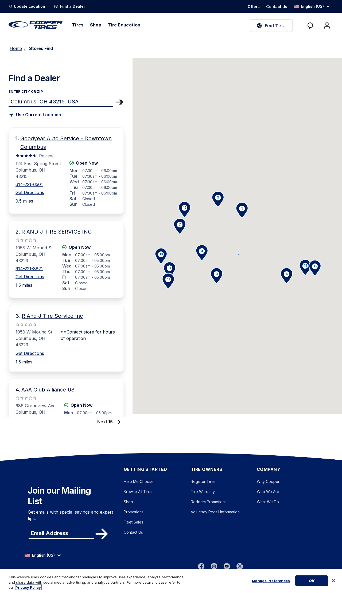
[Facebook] (201, 566)
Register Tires (203, 481)
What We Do (268, 501)
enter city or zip (26, 92)
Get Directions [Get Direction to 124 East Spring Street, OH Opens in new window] (29, 192)
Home (16, 48)
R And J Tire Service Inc (52, 316)
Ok (311, 585)
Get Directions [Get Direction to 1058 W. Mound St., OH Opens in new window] (29, 276)
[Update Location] (27, 6)
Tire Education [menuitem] (124, 25)
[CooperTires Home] (36, 25)
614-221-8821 (29, 268)
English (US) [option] (309, 6)
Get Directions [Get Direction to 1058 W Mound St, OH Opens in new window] (29, 353)
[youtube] (227, 566)
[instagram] (214, 566)
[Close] (333, 585)
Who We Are (268, 491)
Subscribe (100, 534)
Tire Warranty (203, 491)
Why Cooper (268, 481)
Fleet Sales (133, 522)
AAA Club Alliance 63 (48, 389)
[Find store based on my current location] (35, 115)
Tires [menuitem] (78, 25)
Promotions (133, 512)
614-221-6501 (29, 184)
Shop (128, 501)
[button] (238, 255)
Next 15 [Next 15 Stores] (109, 421)
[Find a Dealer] (69, 6)
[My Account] (327, 25)
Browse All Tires (138, 491)
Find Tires (271, 25)
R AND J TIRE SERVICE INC (56, 231)
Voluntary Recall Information (215, 512)
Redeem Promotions (209, 501)
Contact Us (133, 532)
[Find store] (61, 101)
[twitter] (239, 566)
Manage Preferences (271, 585)
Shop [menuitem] (95, 25)
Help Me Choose (139, 481)
